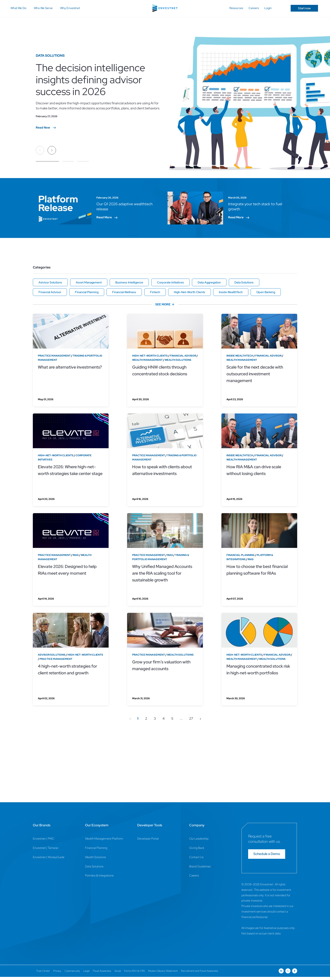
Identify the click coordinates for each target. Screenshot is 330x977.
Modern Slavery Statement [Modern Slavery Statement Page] (163, 971)
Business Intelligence (129, 282)
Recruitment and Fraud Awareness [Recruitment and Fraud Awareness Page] (199, 971)
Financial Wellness (124, 292)
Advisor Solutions (50, 282)
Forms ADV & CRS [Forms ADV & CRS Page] (134, 971)
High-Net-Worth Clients (189, 292)
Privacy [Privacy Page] (57, 971)
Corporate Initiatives (170, 282)
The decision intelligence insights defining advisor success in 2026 (90, 79)
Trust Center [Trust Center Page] (43, 971)
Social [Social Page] (117, 971)
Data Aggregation (209, 282)
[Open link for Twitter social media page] (287, 970)
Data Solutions (244, 282)
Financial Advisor (50, 292)
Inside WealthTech (231, 292)
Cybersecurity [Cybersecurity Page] (72, 971)
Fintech (155, 292)
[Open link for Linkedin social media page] (281, 970)
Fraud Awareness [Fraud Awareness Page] (102, 971)
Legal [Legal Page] (86, 971)
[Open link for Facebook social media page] (294, 970)
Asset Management (89, 282)
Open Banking (265, 292)
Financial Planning (86, 292)
